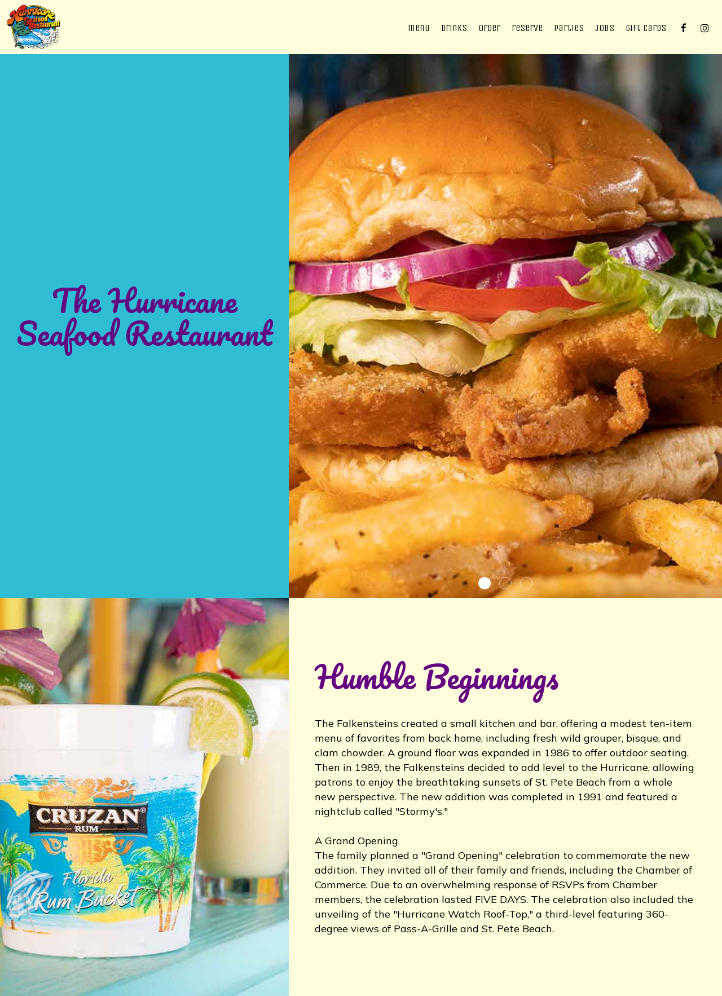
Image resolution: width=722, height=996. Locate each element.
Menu (419, 28)
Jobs (604, 28)
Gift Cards (646, 28)
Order (489, 28)
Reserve (527, 28)
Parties (569, 28)
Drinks (454, 28)
